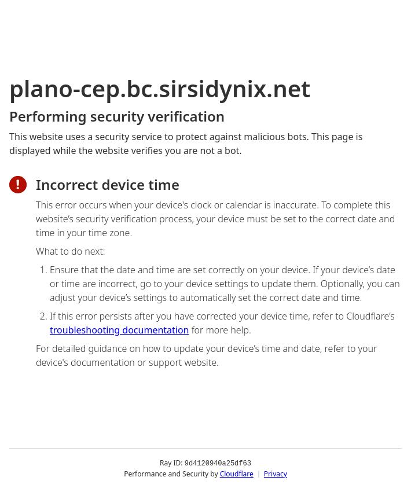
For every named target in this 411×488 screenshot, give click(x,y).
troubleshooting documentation (119, 330)
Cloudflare (237, 473)
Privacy (275, 473)
